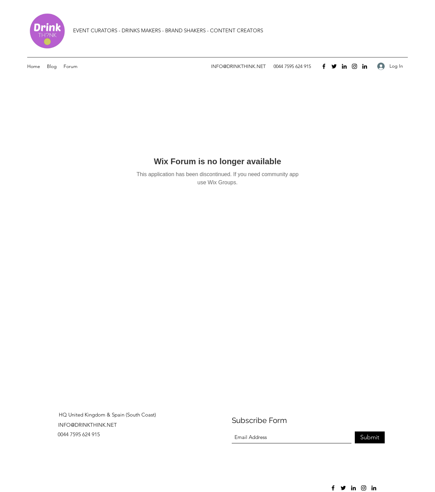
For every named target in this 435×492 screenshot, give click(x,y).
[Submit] (370, 437)
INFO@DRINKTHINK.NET (238, 66)
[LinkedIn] (344, 66)
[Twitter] (334, 66)
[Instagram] (354, 66)
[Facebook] (323, 66)
